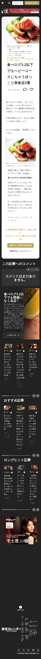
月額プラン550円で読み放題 (20, 245)
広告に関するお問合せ (22, 630)
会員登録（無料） (32, 3)
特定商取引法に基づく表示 (26, 637)
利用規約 (26, 619)
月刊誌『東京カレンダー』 (33, 622)
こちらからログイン (24, 251)
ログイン (18, 3)
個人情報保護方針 (26, 624)
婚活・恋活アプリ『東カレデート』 (33, 626)
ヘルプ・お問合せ (22, 623)
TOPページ (22, 617)
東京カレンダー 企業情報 (22, 638)
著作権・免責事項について (26, 630)
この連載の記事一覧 (12, 335)
